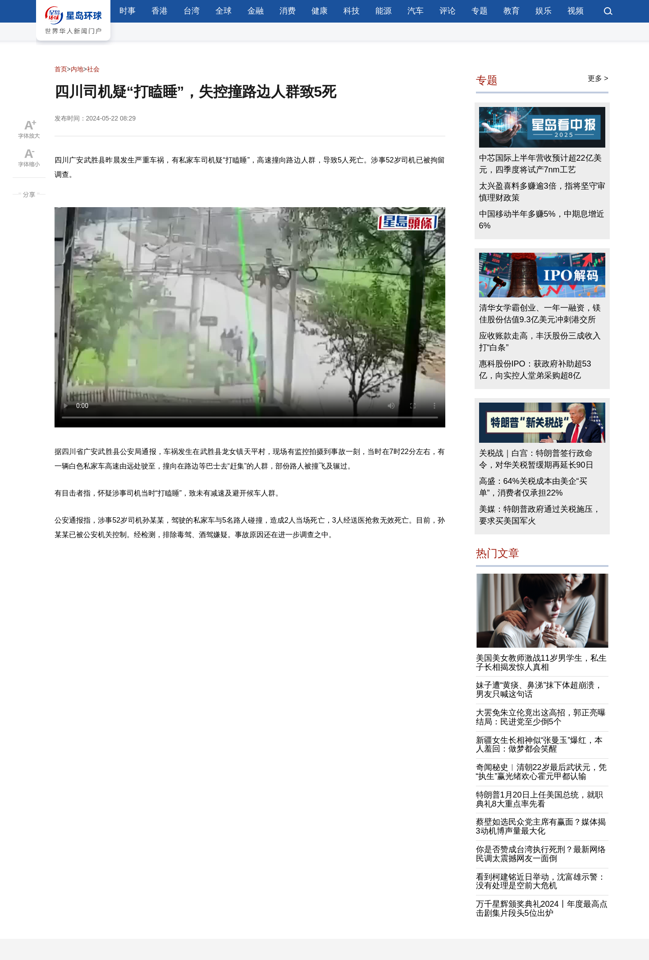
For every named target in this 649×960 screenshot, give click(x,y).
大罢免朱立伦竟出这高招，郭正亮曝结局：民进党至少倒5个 (541, 717)
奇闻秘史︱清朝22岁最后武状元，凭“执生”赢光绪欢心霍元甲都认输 (541, 772)
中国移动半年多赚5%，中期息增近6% (541, 219)
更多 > (598, 78)
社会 (93, 69)
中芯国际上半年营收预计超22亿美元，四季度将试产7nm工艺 (540, 163)
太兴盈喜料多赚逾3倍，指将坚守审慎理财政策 (542, 191)
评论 (447, 10)
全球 (223, 10)
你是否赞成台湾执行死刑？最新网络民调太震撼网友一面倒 (541, 854)
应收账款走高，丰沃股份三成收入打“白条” (540, 341)
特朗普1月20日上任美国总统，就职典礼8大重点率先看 (539, 799)
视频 (575, 10)
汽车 (415, 10)
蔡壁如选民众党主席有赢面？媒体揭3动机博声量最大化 (541, 826)
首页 (61, 69)
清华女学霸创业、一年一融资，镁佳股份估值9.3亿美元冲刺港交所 (540, 313)
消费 (287, 10)
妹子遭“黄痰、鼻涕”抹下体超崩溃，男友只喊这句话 (539, 690)
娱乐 (543, 10)
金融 (255, 10)
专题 (479, 10)
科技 (351, 10)
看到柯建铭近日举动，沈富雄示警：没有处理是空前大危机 (541, 881)
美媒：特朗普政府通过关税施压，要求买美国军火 (540, 515)
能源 (383, 10)
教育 (511, 10)
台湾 (191, 10)
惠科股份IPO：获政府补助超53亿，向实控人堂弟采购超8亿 (535, 369)
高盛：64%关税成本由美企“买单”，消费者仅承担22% (533, 487)
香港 (159, 10)
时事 (127, 10)
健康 (319, 10)
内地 (77, 69)
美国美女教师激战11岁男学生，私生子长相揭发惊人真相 (541, 663)
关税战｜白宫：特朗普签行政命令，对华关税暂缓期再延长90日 (536, 459)
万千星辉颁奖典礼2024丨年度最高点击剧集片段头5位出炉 (542, 909)
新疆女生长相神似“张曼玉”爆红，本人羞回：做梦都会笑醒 (539, 745)
